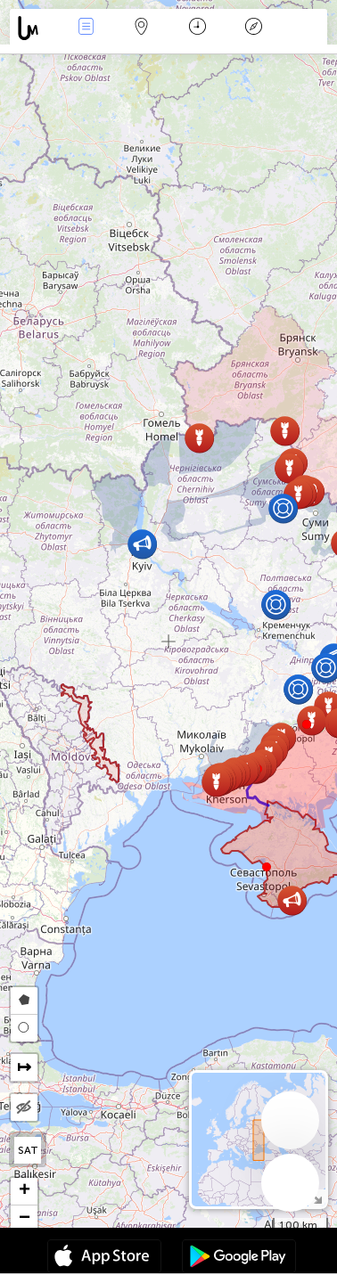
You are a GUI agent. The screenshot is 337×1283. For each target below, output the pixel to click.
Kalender (197, 28)
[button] (306, 724)
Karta (142, 28)
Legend (253, 28)
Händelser (86, 28)
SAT (28, 1150)
